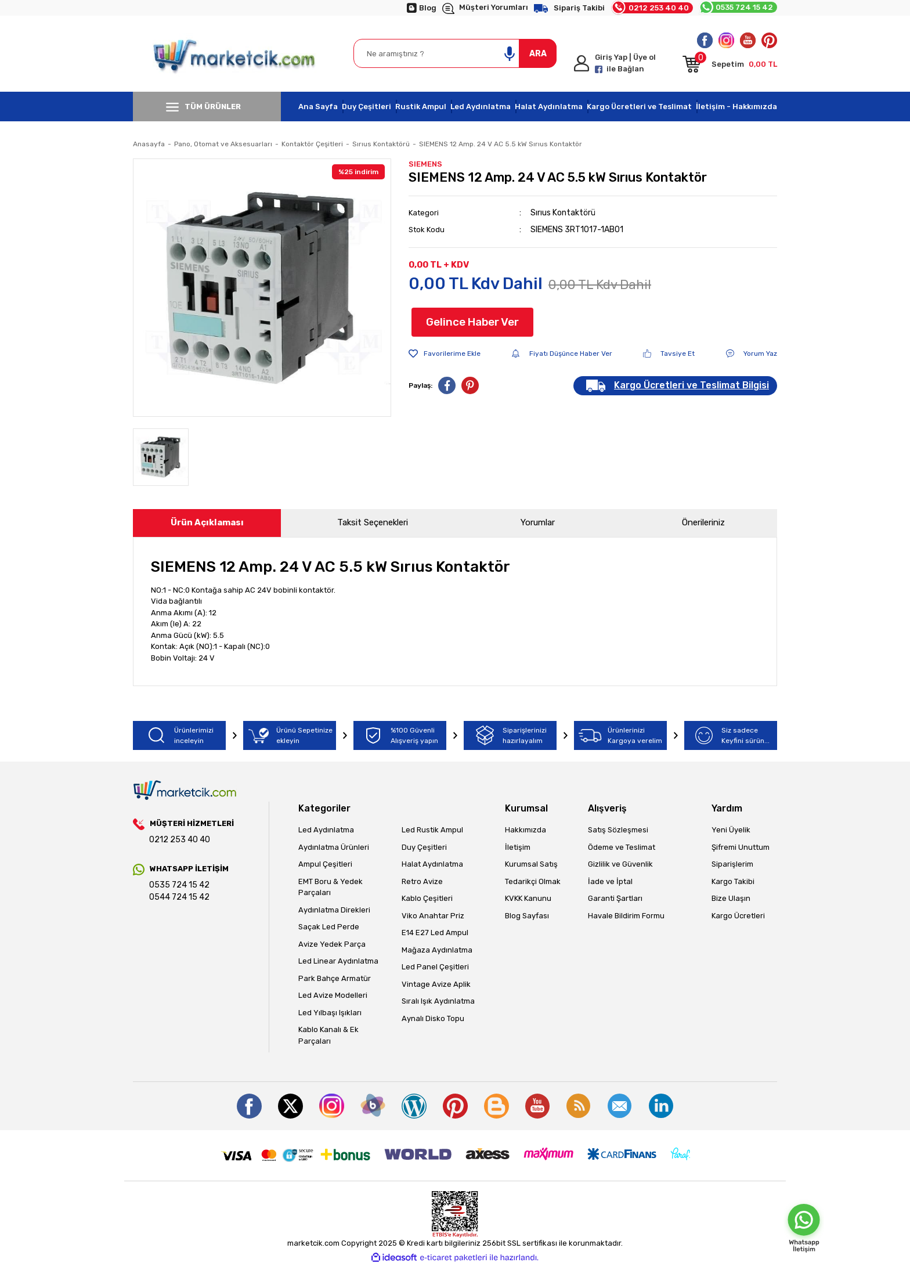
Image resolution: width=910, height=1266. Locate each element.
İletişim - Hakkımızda (736, 106)
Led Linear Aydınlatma (338, 961)
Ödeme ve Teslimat (621, 847)
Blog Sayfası (527, 915)
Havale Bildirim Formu (626, 915)
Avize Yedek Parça (332, 944)
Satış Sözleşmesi (618, 829)
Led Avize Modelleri (332, 995)
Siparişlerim (732, 864)
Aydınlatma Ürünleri (333, 847)
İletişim (517, 847)
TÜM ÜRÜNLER (203, 107)
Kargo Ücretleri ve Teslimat (639, 106)
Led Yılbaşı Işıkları (330, 1012)
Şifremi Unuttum (741, 847)
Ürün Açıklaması (207, 522)
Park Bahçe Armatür (334, 978)
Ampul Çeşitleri (325, 864)
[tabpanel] (262, 287)
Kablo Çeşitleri (427, 898)
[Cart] (729, 66)
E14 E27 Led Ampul (435, 932)
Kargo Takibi (733, 881)
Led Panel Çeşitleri (435, 966)
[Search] (455, 53)
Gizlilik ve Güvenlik (620, 864)
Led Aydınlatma (480, 106)
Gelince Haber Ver (472, 322)
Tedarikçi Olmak (533, 881)
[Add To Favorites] (445, 353)
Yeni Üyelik (731, 829)
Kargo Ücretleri (738, 915)
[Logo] (235, 54)
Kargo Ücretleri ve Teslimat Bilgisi (691, 385)
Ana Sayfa (318, 106)
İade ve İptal (610, 881)
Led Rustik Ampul (432, 829)
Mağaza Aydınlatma (437, 950)
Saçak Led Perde (328, 926)
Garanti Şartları (615, 898)
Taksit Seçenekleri (372, 522)
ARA (538, 54)
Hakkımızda (525, 829)
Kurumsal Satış (531, 864)
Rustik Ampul (420, 106)
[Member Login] (623, 63)
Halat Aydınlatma (549, 106)
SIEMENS (425, 164)
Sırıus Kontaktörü (562, 213)
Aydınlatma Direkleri (334, 910)
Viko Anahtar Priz (433, 915)
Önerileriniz (703, 522)
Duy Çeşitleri (366, 106)
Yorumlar (538, 522)
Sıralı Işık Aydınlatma (438, 1001)
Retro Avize (422, 881)
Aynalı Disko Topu (433, 1018)
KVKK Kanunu (528, 898)
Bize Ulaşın (731, 898)
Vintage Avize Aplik (436, 984)
